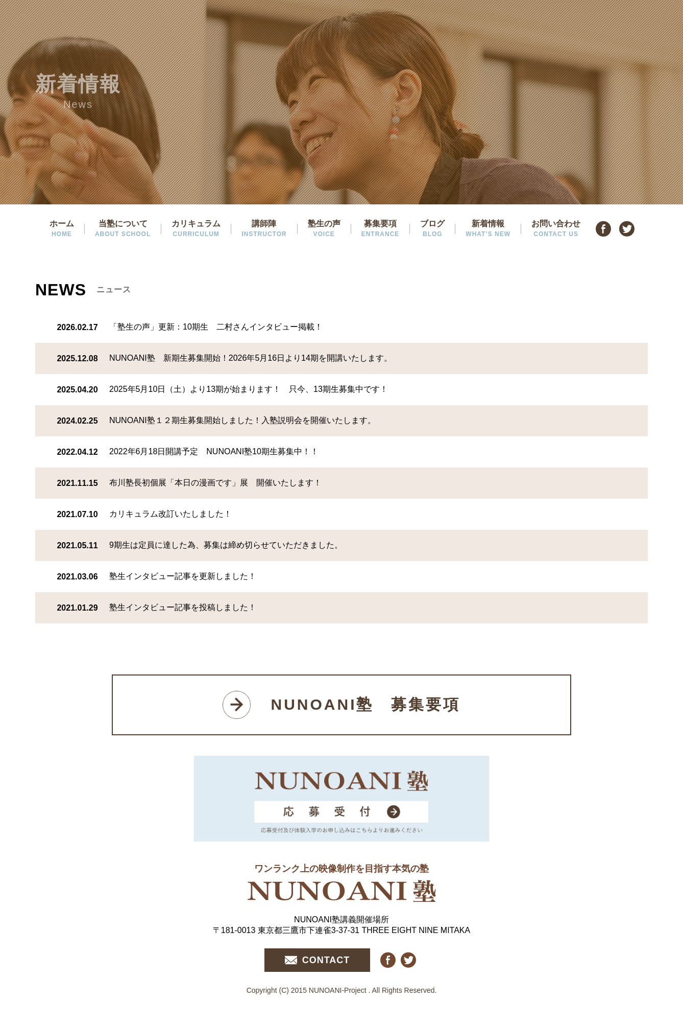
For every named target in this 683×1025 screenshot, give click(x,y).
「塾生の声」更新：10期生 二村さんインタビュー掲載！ (216, 326)
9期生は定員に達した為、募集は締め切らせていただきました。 (226, 545)
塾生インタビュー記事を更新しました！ (182, 576)
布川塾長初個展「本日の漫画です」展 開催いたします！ (215, 482)
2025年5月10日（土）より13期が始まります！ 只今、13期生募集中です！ (248, 389)
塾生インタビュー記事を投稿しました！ (182, 607)
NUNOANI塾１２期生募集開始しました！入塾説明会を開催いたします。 (242, 420)
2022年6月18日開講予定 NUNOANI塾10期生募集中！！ (214, 451)
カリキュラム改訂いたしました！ (170, 513)
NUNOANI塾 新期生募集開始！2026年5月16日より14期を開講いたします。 (250, 358)
